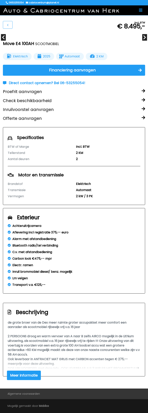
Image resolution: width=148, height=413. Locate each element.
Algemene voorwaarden (24, 394)
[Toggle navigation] (140, 10)
